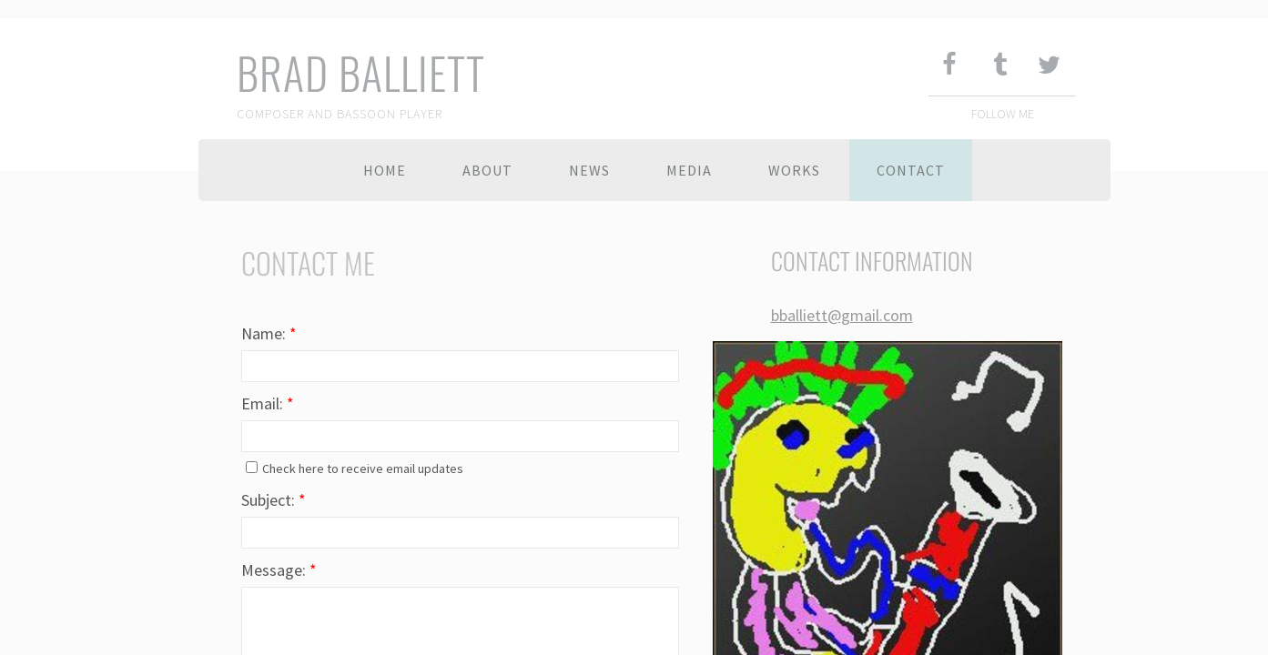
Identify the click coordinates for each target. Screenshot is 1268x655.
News (589, 170)
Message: (279, 569)
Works (794, 170)
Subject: (273, 499)
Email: (267, 403)
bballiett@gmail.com (842, 315)
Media (689, 170)
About (487, 170)
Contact (911, 170)
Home (384, 170)
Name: (269, 333)
